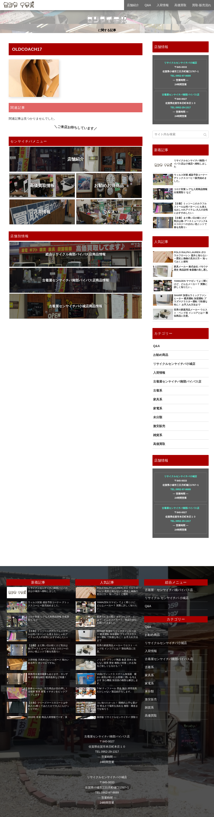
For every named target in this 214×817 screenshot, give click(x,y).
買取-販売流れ (201, 5)
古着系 (157, 390)
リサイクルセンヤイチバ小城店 (180, 62)
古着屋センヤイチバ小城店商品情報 (75, 306)
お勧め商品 (160, 355)
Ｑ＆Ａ (109, 212)
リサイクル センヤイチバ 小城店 (167, 598)
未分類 (157, 417)
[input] (180, 134)
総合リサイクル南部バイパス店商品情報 (75, 254)
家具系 (157, 399)
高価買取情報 (42, 185)
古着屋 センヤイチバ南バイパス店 (169, 590)
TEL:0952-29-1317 (180, 107)
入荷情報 (42, 212)
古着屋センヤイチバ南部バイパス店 (180, 94)
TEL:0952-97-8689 (180, 75)
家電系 (157, 408)
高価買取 (159, 444)
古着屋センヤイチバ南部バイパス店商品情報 (75, 280)
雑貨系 (157, 435)
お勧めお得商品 (109, 185)
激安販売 (159, 426)
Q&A (156, 346)
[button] (205, 135)
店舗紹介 (75, 159)
